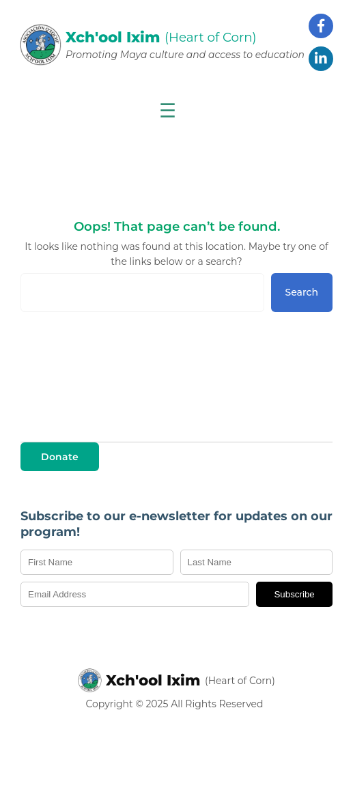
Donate (60, 457)
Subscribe (294, 594)
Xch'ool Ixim (153, 680)
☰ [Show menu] (167, 111)
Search (301, 292)
